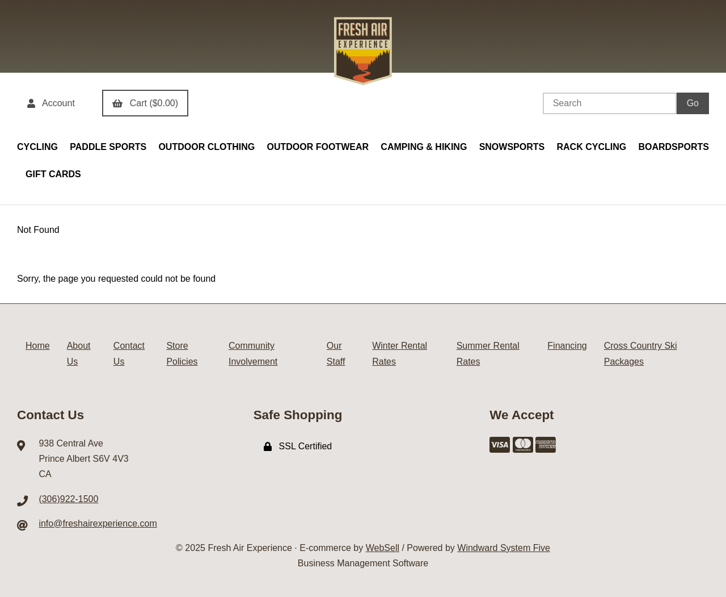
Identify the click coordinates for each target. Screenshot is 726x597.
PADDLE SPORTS (108, 147)
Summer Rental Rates (488, 353)
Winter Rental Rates (399, 353)
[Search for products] (610, 103)
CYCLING (37, 147)
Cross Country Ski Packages (640, 353)
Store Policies (181, 353)
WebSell (382, 548)
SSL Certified (298, 446)
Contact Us (129, 353)
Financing (566, 345)
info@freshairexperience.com (98, 523)
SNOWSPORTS (512, 147)
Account (51, 103)
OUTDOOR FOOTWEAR (318, 147)
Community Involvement (253, 353)
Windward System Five (503, 548)
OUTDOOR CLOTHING (206, 147)
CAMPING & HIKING (424, 147)
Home (38, 345)
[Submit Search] (693, 103)
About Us (79, 353)
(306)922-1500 (68, 499)
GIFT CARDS (53, 174)
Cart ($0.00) (145, 103)
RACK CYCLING (591, 147)
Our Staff (336, 353)
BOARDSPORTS (673, 147)
